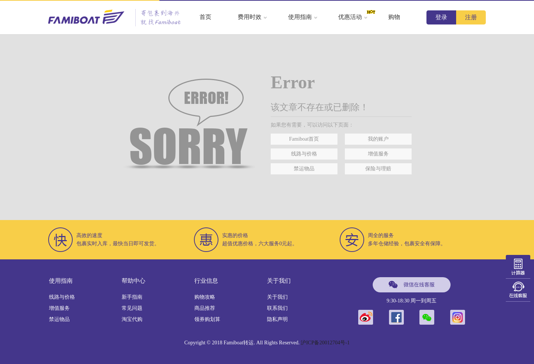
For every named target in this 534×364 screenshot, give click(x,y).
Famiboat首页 (304, 139)
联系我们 (277, 308)
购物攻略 (204, 297)
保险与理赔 (378, 168)
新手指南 (132, 297)
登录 (441, 17)
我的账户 (378, 139)
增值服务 (378, 154)
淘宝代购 (132, 319)
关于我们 (277, 297)
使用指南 (303, 17)
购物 (394, 17)
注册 (471, 17)
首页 (205, 17)
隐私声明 (277, 319)
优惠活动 (353, 17)
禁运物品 (304, 168)
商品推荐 (204, 308)
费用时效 (252, 17)
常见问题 (132, 308)
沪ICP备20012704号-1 (325, 342)
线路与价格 (304, 154)
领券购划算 (207, 319)
